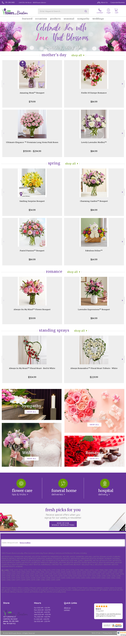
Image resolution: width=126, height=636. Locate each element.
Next (123, 83)
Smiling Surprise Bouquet (32, 201)
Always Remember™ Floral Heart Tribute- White (94, 368)
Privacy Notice (107, 633)
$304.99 (32, 377)
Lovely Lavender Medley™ (94, 142)
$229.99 (94, 377)
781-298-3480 (10, 2)
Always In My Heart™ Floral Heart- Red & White (32, 368)
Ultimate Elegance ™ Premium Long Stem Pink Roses (32, 142)
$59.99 (32, 318)
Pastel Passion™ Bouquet (32, 251)
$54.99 (32, 209)
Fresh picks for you (63, 513)
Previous (3, 83)
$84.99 (94, 101)
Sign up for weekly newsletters (63, 524)
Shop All (76, 55)
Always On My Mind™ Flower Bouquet (32, 309)
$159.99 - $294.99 (32, 151)
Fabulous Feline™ (94, 251)
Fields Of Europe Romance (94, 93)
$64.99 (94, 259)
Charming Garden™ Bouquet (94, 201)
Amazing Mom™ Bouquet (32, 93)
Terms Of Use (96, 633)
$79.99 (32, 101)
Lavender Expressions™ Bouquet (94, 309)
